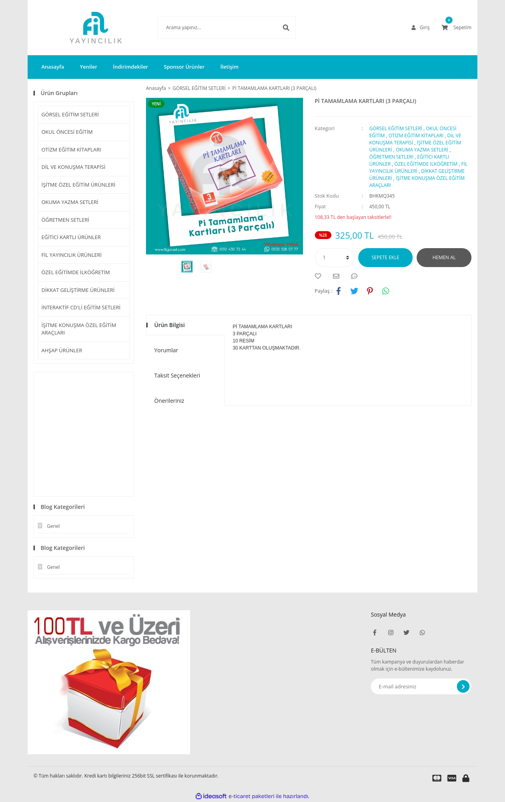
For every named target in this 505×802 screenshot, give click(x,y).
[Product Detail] (158, 104)
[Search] (215, 28)
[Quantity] (334, 257)
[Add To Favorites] (320, 276)
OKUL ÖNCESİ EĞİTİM (67, 131)
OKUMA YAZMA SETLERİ (69, 202)
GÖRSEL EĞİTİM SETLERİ (70, 114)
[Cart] (456, 28)
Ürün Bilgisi (169, 325)
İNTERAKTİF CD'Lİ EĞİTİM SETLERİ (81, 307)
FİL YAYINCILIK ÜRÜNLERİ (71, 254)
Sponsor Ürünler (184, 66)
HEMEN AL (444, 257)
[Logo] (84, 27)
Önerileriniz (169, 400)
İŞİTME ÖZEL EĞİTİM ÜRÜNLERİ (78, 184)
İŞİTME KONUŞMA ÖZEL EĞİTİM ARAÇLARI (78, 329)
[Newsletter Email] (421, 686)
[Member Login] (420, 28)
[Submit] (463, 686)
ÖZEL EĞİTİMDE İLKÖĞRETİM (75, 272)
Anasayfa (52, 66)
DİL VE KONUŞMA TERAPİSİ (73, 166)
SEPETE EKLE (385, 257)
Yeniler (88, 66)
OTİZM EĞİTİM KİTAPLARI (71, 149)
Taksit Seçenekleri (177, 375)
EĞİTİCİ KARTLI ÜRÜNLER (71, 237)
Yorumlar (166, 350)
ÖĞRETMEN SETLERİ (65, 219)
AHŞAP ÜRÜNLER (61, 350)
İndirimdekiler (130, 66)
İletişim (229, 66)
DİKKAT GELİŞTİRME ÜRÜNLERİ (78, 290)
